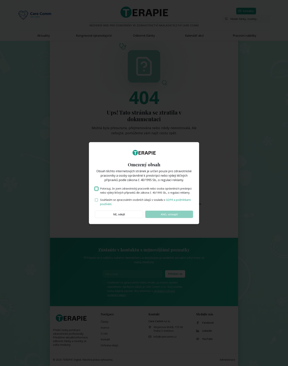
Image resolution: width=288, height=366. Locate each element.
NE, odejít (119, 214)
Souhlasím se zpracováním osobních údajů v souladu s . (145, 202)
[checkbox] (96, 188)
